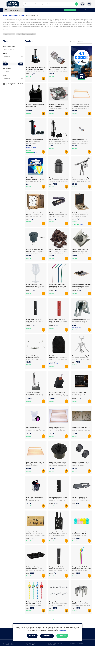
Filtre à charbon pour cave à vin (26, 34)
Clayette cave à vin (9, 34)
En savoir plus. (63, 630)
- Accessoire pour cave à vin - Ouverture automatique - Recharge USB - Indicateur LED (35, 395)
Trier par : (72, 41)
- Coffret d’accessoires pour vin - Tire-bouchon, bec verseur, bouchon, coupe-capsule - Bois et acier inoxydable (81, 216)
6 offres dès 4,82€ (76, 327)
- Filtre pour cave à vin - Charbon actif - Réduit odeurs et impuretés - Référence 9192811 (58, 465)
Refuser (32, 636)
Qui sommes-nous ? (8, 644)
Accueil (5, 15)
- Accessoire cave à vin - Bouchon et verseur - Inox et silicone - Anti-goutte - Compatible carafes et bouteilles (58, 143)
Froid (22, 15)
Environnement (52, 644)
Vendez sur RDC (29, 644)
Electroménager (13, 15)
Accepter (62, 636)
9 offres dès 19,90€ (31, 147)
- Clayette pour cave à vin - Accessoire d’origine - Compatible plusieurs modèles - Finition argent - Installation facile (81, 431)
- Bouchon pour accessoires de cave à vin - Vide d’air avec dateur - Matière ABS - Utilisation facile (58, 181)
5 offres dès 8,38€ (53, 363)
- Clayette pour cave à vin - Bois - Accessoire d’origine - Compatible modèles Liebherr (58, 430)
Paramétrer (47, 636)
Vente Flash (30, 10)
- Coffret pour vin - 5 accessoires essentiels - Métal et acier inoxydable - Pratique (58, 535)
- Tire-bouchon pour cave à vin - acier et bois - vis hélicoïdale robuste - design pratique (58, 216)
